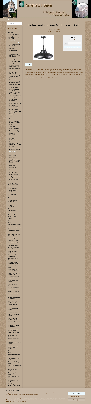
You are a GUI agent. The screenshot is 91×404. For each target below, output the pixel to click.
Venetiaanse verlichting (12, 152)
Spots (10, 116)
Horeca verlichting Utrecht (13, 281)
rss (43, 401)
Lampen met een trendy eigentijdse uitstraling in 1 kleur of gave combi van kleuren (14, 160)
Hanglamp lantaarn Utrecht (13, 315)
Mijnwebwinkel (61, 401)
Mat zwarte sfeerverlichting (13, 106)
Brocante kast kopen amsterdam (13, 248)
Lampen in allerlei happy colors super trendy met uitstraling (15, 143)
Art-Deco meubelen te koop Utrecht (14, 298)
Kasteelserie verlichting (12, 125)
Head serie (12, 170)
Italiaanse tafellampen (12, 134)
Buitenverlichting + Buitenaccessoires (13, 183)
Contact (10, 218)
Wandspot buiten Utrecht (12, 305)
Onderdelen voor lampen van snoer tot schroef (15, 176)
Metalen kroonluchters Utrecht (14, 343)
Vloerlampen (12, 119)
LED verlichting (13, 172)
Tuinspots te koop (13, 245)
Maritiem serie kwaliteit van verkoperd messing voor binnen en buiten (14, 75)
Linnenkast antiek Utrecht (13, 335)
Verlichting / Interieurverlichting (13, 41)
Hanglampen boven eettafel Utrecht (13, 318)
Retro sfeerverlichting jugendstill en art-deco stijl (15, 113)
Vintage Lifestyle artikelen (12, 191)
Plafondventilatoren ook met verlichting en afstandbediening (14, 81)
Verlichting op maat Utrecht (13, 277)
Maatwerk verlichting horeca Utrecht (14, 273)
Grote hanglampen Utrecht (13, 309)
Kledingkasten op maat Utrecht (14, 227)
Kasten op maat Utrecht (14, 224)
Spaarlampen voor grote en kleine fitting (14, 384)
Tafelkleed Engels (13, 240)
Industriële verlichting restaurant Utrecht (14, 270)
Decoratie (10, 212)
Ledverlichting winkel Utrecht (13, 288)
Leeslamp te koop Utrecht (13, 294)
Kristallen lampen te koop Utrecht (13, 326)
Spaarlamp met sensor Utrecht (14, 358)
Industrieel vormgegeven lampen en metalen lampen (15, 148)
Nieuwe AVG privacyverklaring (12, 215)
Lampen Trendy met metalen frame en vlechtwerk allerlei (14, 86)
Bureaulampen (13, 50)
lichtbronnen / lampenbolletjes (12, 187)
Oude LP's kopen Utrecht (12, 369)
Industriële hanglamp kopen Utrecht (14, 322)
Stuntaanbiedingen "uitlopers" (14, 45)
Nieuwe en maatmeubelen (12, 209)
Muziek (10, 198)
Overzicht (28, 64)
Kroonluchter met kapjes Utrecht (13, 329)
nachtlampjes (12, 59)
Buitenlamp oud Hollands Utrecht (12, 301)
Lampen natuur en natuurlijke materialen (14, 138)
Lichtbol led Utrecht (13, 332)
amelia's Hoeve (11, 398)
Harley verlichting (14, 128)
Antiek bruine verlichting (13, 100)
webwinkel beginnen (48, 401)
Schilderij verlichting (14, 61)
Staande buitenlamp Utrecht (13, 362)
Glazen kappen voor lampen (13, 180)
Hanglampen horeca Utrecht (13, 266)
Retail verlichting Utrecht (12, 284)
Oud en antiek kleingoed (12, 194)
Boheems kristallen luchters (14, 69)
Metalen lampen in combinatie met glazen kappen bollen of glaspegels (15, 91)
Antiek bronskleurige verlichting (15, 96)
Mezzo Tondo (13, 155)
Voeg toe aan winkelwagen (72, 47)
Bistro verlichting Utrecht (12, 251)
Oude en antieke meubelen (12, 201)
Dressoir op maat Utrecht (13, 221)
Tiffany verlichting (14, 131)
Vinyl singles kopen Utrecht (13, 377)
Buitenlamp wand (13, 243)
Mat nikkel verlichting (15, 103)
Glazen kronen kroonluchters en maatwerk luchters (14, 65)
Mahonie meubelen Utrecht (13, 339)
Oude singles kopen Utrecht (13, 373)
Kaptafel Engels (12, 238)
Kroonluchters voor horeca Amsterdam (13, 262)
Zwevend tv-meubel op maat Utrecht (14, 234)
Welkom (10, 32)
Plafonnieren (12, 167)
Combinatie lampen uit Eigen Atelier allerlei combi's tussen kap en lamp (15, 54)
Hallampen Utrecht (13, 312)
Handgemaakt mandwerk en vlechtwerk (12, 205)
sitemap (40, 401)
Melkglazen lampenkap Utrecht (14, 366)
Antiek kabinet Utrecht (14, 291)
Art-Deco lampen (13, 109)
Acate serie (12, 165)
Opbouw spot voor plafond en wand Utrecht (13, 347)
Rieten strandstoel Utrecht (13, 351)
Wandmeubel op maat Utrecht (14, 231)
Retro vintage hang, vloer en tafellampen (14, 121)
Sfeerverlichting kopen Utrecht (14, 355)
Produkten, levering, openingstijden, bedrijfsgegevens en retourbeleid (13, 36)
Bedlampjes (12, 48)
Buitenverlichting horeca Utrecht (12, 255)
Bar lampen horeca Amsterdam (13, 259)
